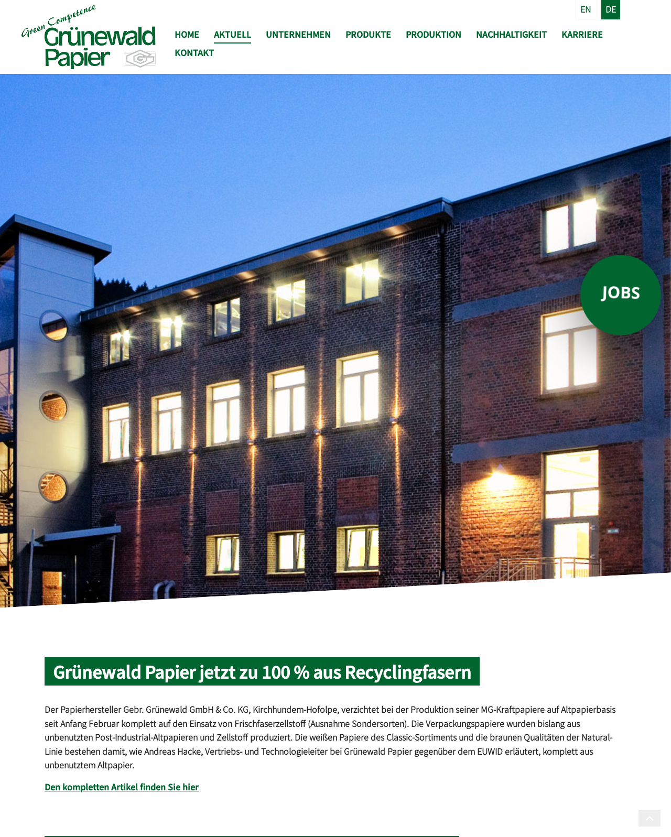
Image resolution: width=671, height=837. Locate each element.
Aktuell (232, 34)
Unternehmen (298, 34)
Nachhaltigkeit (511, 34)
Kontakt (194, 52)
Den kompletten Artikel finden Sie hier (122, 786)
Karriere (582, 34)
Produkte (368, 34)
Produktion (433, 34)
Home (187, 34)
